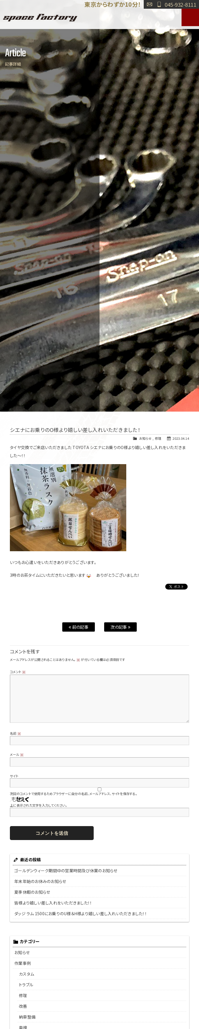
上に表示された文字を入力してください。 (38, 805)
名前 (15, 733)
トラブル (26, 984)
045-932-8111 (180, 4)
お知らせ (145, 438)
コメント (18, 671)
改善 (23, 1006)
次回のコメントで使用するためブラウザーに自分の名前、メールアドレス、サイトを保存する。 (73, 793)
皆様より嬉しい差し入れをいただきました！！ (53, 903)
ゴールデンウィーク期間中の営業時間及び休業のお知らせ (66, 870)
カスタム (26, 974)
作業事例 (22, 963)
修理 (158, 438)
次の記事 (120, 627)
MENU (190, 17)
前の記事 (78, 627)
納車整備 (27, 1017)
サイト (14, 776)
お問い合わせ (149, 4)
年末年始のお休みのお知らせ (40, 881)
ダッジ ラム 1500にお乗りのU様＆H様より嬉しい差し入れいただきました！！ (80, 913)
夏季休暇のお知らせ (32, 892)
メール (17, 754)
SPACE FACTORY (40, 17)
